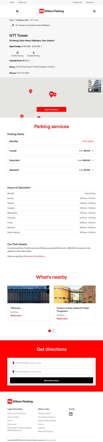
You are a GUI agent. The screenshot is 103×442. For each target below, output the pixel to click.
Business (22, 2)
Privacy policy (51, 440)
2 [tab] (53, 331)
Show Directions (51, 380)
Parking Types (44, 413)
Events (41, 424)
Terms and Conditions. (34, 256)
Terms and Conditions (16, 413)
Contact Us (77, 2)
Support (41, 428)
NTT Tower (35, 20)
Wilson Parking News (47, 421)
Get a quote (88, 141)
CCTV (9, 421)
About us (90, 2)
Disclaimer (11, 424)
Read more (16, 315)
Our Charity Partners (46, 417)
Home (11, 20)
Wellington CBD (22, 20)
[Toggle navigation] (17, 11)
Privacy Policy (13, 417)
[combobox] (51, 363)
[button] (55, 95)
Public (12, 2)
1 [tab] (49, 331)
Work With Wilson (45, 431)
